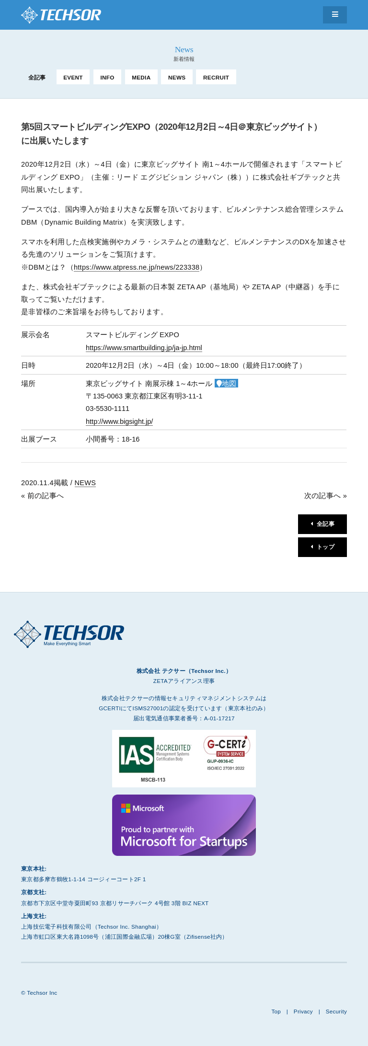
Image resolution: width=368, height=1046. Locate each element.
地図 (229, 383)
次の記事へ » (325, 496)
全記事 (37, 77)
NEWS (176, 77)
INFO (107, 77)
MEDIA (141, 77)
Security (336, 1011)
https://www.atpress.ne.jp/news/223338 (137, 267)
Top (275, 1011)
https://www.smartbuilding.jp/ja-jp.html (144, 348)
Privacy (302, 1011)
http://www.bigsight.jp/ (120, 421)
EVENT (73, 77)
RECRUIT (216, 77)
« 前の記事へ (42, 496)
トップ (325, 548)
